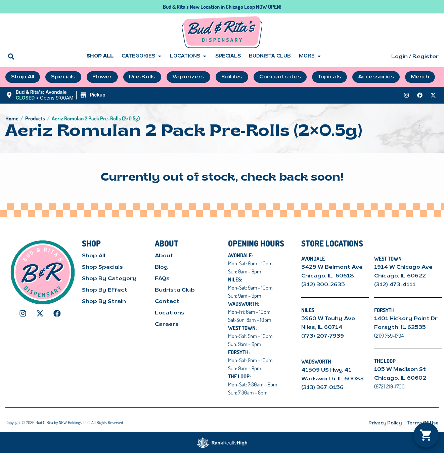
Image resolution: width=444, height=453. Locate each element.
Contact (167, 301)
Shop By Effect (104, 290)
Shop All (100, 56)
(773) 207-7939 (322, 336)
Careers (167, 324)
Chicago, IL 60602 (400, 378)
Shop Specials (102, 267)
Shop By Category (109, 278)
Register (425, 57)
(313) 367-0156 (322, 387)
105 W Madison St (400, 369)
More (310, 56)
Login (399, 57)
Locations (188, 56)
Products (35, 118)
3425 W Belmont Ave (332, 267)
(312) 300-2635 (323, 285)
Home (11, 118)
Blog (161, 267)
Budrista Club (270, 56)
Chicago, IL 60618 (328, 276)
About (164, 256)
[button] (10, 56)
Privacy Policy (385, 423)
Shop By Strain (104, 301)
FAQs (162, 278)
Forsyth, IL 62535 (400, 327)
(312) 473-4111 (394, 285)
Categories (142, 56)
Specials (228, 56)
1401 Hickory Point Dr (406, 319)
